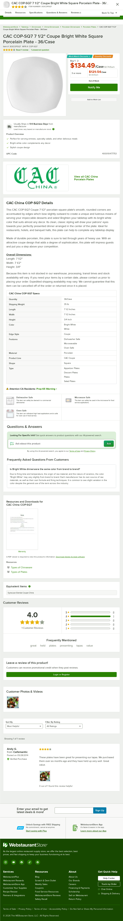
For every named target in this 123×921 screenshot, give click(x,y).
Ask (109, 443)
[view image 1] (12, 702)
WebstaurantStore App (14, 884)
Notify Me (94, 87)
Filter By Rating (52, 722)
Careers (72, 884)
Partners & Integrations (14, 895)
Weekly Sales (41, 884)
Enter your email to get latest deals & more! (32, 810)
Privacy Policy (89, 451)
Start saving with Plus (36, 831)
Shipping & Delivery (109, 893)
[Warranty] (22, 531)
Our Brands (74, 880)
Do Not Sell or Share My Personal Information (91, 909)
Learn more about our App (93, 831)
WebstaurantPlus (11, 877)
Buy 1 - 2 (74, 61)
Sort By (9, 722)
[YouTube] (13, 862)
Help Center (109, 878)
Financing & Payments (79, 888)
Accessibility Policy (58, 909)
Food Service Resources (47, 892)
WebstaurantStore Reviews (48, 895)
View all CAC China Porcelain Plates (86, 178)
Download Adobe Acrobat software (70, 557)
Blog (37, 877)
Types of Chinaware (31, 567)
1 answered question (40, 50)
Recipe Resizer (10, 892)
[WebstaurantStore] (41, 844)
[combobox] (61, 14)
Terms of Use (74, 451)
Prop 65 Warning (45, 389)
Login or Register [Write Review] (61, 674)
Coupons (39, 888)
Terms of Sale (9, 909)
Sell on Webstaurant (78, 895)
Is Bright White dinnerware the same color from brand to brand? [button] (45, 469)
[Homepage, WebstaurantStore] (61, 5)
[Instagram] (5, 862)
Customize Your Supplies (15, 888)
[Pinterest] (37, 862)
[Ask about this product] (61, 443)
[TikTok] (29, 862)
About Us (73, 877)
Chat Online (105, 889)
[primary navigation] (9, 5)
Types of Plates (28, 571)
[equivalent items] (29, 586)
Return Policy (75, 899)
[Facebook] (21, 862)
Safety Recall (41, 899)
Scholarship (74, 892)
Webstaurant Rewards (13, 880)
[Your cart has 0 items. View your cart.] (115, 5)
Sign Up (99, 810)
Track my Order (109, 884)
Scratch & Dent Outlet (45, 880)
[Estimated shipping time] (53, 129)
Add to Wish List (94, 100)
